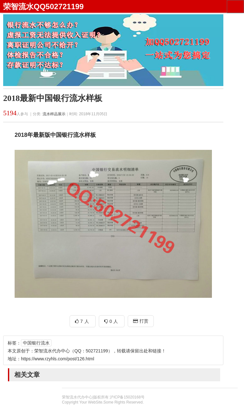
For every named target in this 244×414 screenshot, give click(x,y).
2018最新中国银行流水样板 (52, 98)
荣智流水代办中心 (52, 350)
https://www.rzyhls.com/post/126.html (57, 358)
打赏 (140, 321)
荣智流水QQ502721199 (43, 6)
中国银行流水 (36, 342)
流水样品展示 (54, 114)
